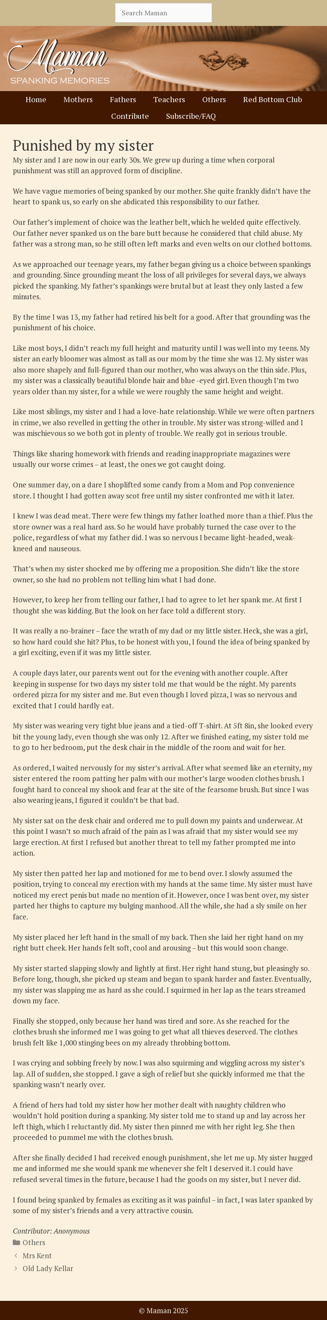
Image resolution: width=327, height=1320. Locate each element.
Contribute (130, 116)
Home (36, 99)
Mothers (78, 99)
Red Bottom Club (272, 99)
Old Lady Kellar (48, 1268)
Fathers (123, 99)
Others (214, 99)
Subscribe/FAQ (191, 116)
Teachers (169, 99)
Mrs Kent (37, 1255)
